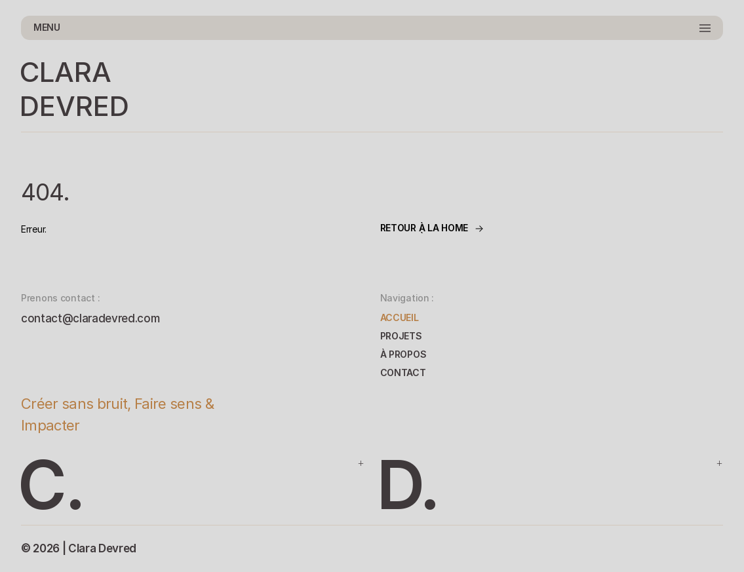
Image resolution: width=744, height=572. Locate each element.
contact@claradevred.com (90, 318)
